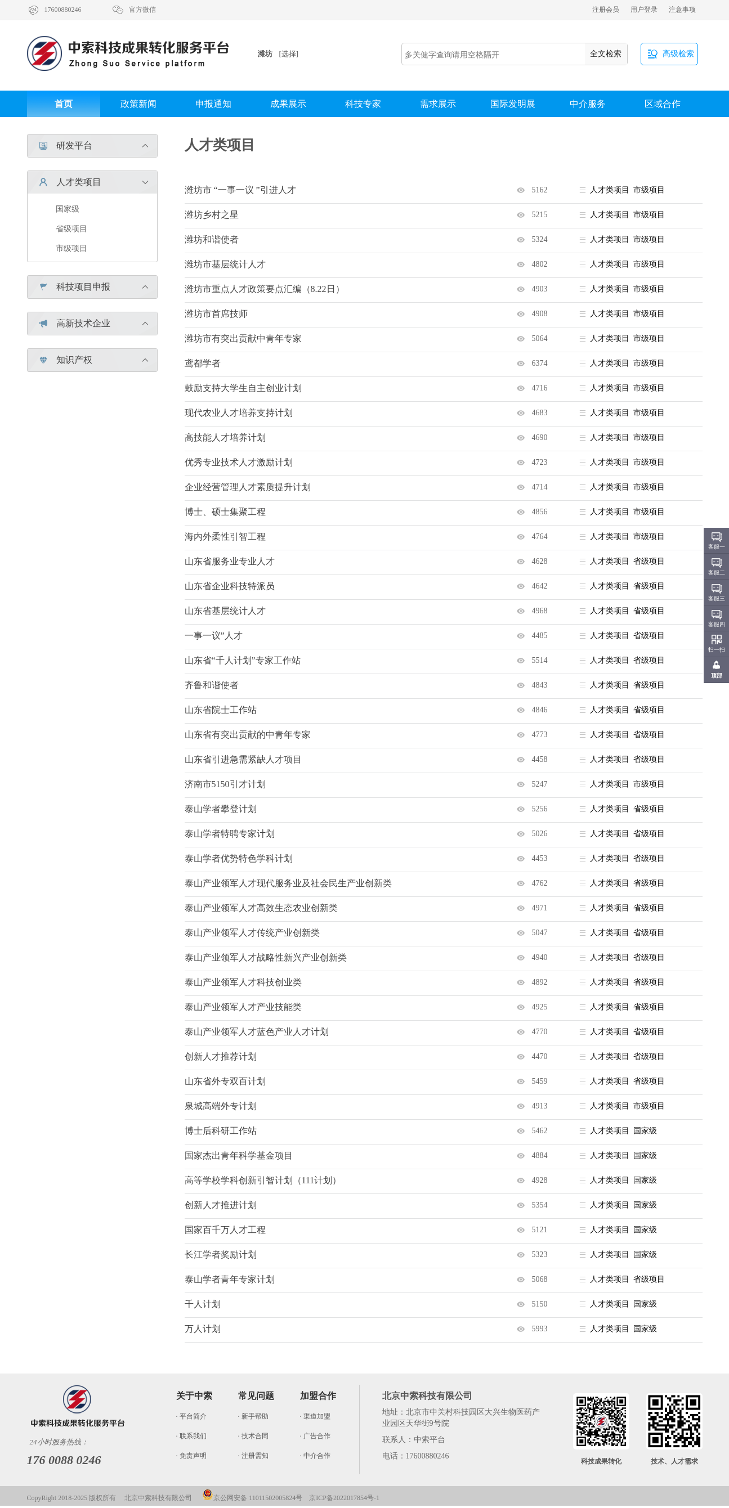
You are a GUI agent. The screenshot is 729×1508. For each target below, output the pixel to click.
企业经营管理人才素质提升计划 (248, 487)
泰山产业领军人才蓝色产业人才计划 (257, 1031)
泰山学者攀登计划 (221, 809)
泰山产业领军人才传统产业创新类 (252, 932)
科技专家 (363, 104)
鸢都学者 (203, 363)
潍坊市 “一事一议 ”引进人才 (240, 190)
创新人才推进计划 (221, 1205)
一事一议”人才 (214, 635)
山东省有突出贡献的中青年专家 (248, 734)
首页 (64, 104)
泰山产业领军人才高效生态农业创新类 (261, 908)
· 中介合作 (315, 1456)
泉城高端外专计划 (221, 1106)
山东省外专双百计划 (225, 1081)
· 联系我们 (191, 1436)
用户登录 (644, 10)
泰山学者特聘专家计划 (230, 833)
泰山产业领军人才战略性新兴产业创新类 (266, 957)
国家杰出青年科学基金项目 (239, 1155)
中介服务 (588, 104)
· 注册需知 (253, 1456)
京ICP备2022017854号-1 (344, 1498)
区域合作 (663, 104)
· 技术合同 (253, 1436)
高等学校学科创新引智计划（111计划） (263, 1180)
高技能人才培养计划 (225, 437)
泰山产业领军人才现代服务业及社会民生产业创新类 (288, 883)
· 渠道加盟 (315, 1416)
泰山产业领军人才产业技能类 (243, 1007)
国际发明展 (512, 104)
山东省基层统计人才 (225, 611)
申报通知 (213, 104)
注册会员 (605, 10)
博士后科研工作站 (221, 1131)
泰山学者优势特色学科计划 (239, 858)
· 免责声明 (191, 1456)
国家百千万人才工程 (225, 1230)
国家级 (67, 209)
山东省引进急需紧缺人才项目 (243, 759)
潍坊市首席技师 (216, 313)
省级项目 (71, 229)
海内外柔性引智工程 (225, 536)
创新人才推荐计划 (221, 1056)
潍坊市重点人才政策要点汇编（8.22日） (265, 289)
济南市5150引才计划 (225, 784)
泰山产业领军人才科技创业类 (243, 982)
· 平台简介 (191, 1416)
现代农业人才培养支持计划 (239, 413)
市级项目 (71, 248)
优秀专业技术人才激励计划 (239, 462)
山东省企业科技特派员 (230, 586)
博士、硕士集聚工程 (225, 512)
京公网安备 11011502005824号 (252, 1498)
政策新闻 (138, 104)
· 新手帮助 (253, 1416)
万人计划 (203, 1329)
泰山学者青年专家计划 (230, 1279)
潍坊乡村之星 (212, 214)
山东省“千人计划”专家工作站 (243, 660)
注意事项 (682, 10)
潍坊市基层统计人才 (225, 264)
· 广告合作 (315, 1436)
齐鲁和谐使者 (212, 685)
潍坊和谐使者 (212, 239)
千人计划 (203, 1304)
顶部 (716, 675)
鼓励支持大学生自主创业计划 (243, 388)
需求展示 (438, 104)
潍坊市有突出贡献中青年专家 (243, 338)
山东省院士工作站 (221, 710)
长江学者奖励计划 (221, 1254)
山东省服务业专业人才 (230, 561)
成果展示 (288, 104)
